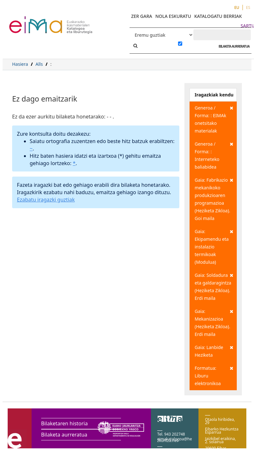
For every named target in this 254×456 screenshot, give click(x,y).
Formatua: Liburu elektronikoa (214, 375)
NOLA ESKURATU (173, 16)
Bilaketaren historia (64, 423)
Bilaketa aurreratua (64, 434)
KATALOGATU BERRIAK (218, 16)
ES (248, 7)
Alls (39, 64)
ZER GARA (141, 16)
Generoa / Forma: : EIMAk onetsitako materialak (214, 119)
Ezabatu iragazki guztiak (46, 199)
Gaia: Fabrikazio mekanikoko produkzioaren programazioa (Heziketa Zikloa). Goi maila (214, 198)
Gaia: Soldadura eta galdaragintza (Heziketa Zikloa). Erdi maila (214, 286)
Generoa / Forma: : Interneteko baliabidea (214, 155)
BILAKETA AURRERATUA (232, 46)
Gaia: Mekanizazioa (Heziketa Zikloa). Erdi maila (214, 322)
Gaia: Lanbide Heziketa (214, 351)
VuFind (26, 21)
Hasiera (20, 64)
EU (236, 7)
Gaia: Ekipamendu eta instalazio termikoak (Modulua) (214, 246)
